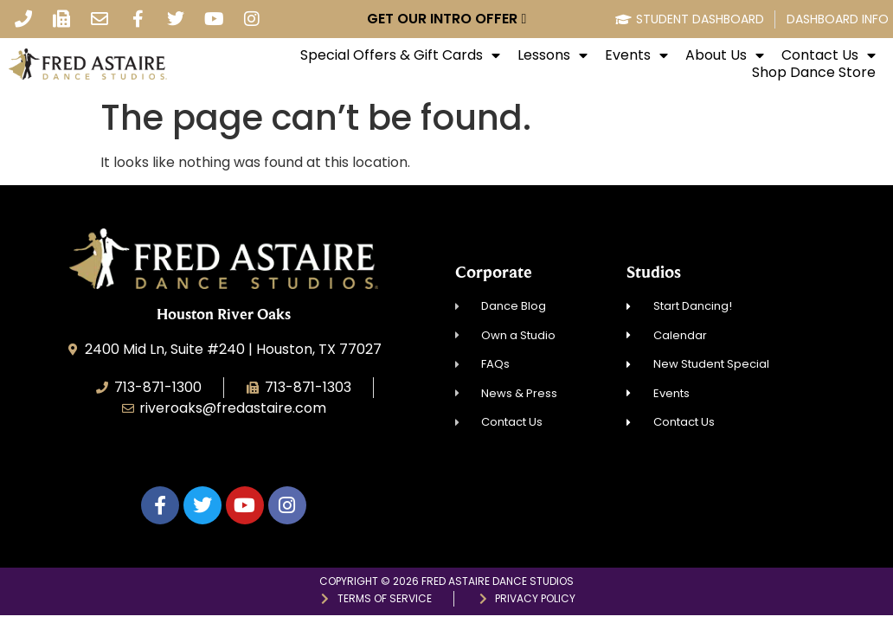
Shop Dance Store (814, 72)
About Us (724, 55)
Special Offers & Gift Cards (400, 55)
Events (636, 55)
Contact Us (828, 55)
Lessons (552, 55)
